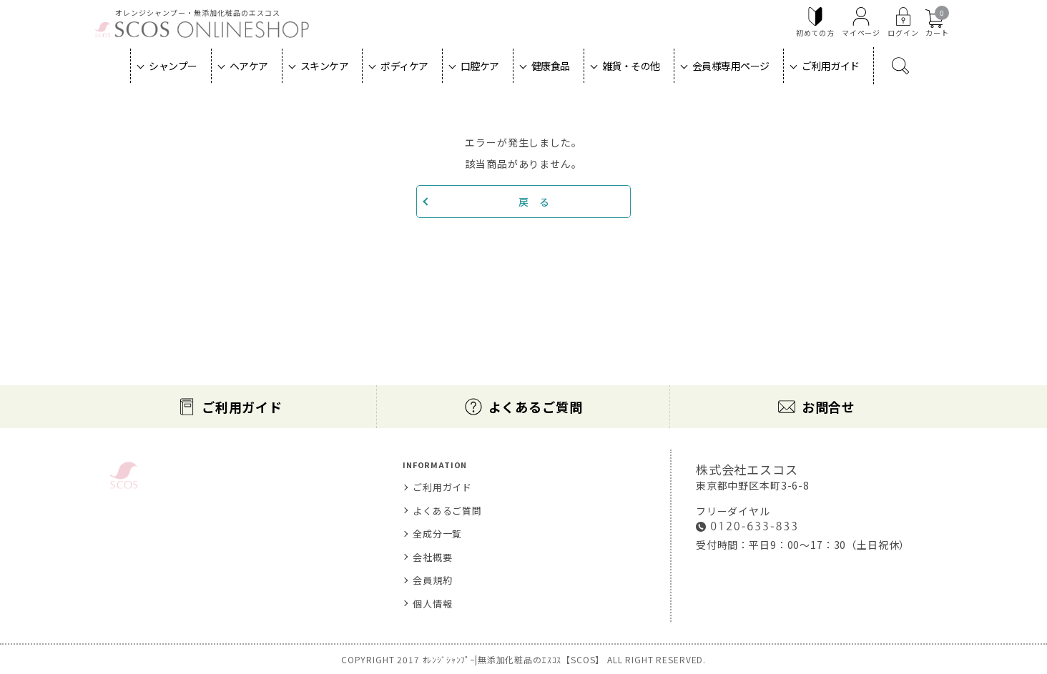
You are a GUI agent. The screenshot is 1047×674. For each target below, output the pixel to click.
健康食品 (550, 66)
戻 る (534, 201)
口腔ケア (480, 66)
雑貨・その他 (631, 66)
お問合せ (828, 406)
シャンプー (173, 66)
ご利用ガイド (831, 66)
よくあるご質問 (535, 406)
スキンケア (324, 66)
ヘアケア (249, 66)
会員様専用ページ (731, 66)
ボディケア (404, 66)
